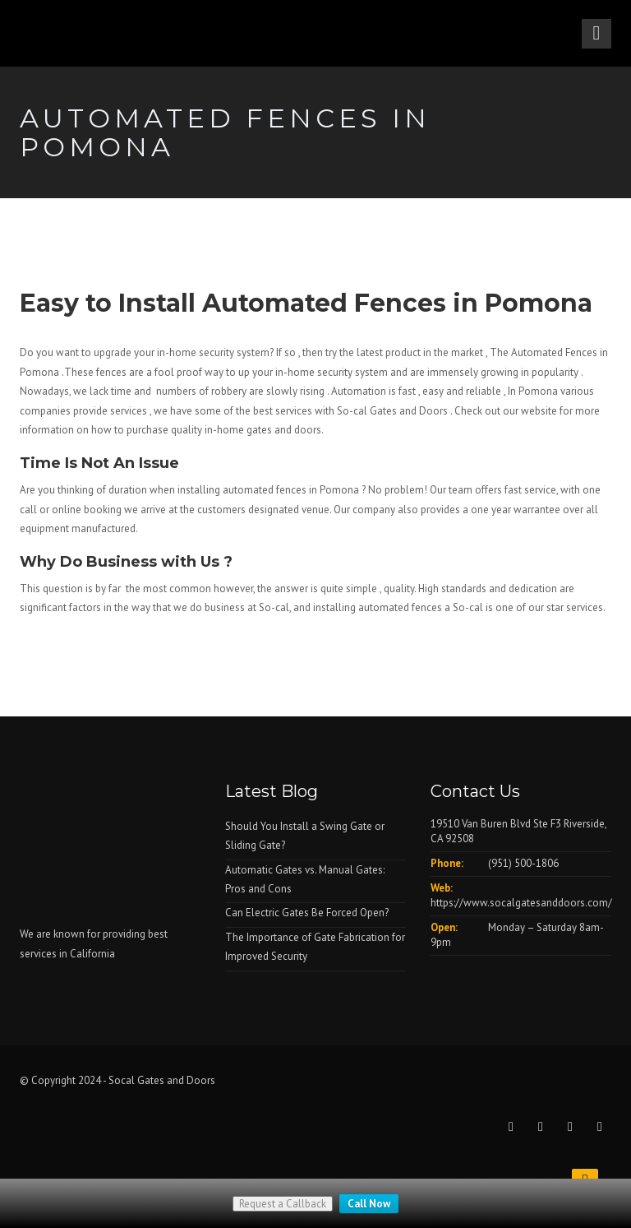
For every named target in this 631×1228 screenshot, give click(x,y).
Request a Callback (282, 1204)
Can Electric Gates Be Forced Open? (307, 913)
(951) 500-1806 (523, 863)
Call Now (369, 1204)
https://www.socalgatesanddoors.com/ (521, 903)
